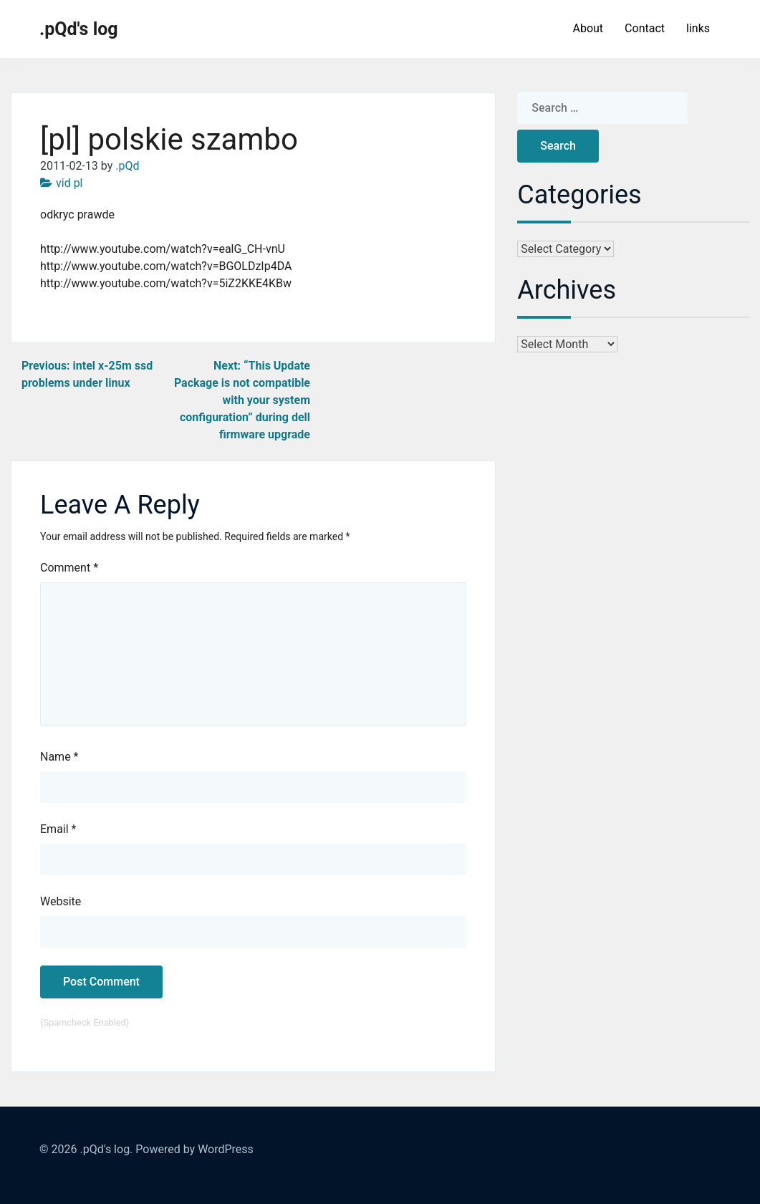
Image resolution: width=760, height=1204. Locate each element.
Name (59, 757)
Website (60, 901)
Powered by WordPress (194, 1149)
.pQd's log (78, 29)
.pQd (127, 166)
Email (58, 829)
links (698, 28)
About (587, 28)
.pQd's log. (106, 1149)
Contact (645, 28)
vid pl (69, 183)
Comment (69, 567)
